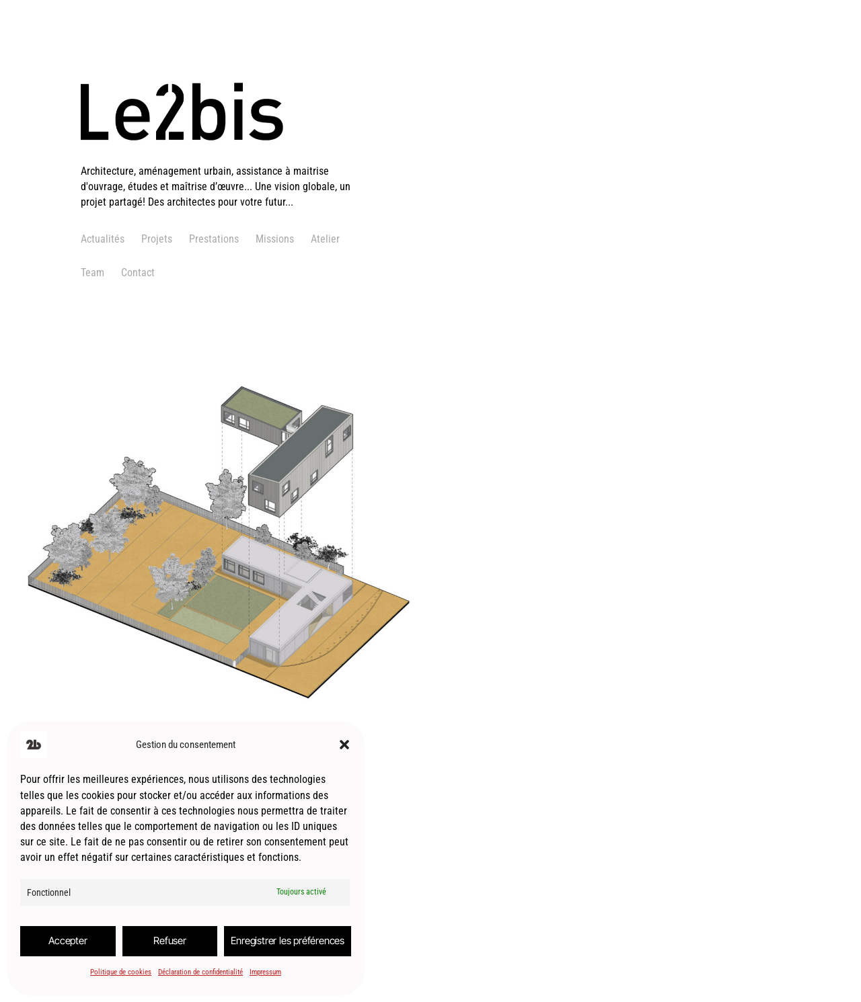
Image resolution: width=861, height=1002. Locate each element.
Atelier (325, 239)
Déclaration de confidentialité (200, 972)
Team (92, 272)
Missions (275, 239)
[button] (344, 744)
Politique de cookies (120, 972)
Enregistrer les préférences (287, 940)
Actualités (102, 239)
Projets (156, 239)
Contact (138, 272)
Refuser (169, 940)
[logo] (225, 155)
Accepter (67, 940)
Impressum (265, 972)
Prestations (214, 239)
